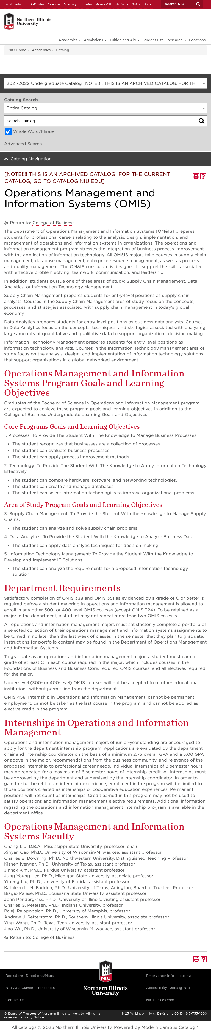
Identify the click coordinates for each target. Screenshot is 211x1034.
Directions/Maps (40, 976)
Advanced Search (23, 143)
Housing (184, 976)
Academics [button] (70, 40)
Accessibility (156, 988)
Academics (41, 50)
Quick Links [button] (142, 4)
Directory (70, 4)
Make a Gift (103, 4)
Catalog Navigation (31, 158)
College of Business (53, 222)
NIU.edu (12, 4)
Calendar (54, 4)
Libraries (86, 4)
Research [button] (176, 40)
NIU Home (17, 50)
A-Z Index (37, 4)
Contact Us (14, 1000)
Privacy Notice (32, 1017)
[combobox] (105, 83)
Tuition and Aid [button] (125, 40)
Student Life (153, 40)
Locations (197, 40)
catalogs (27, 1027)
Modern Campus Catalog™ (169, 1027)
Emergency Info (160, 976)
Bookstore (14, 976)
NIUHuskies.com (160, 1000)
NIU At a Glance (19, 988)
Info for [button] (122, 4)
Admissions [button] (95, 40)
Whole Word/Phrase (34, 131)
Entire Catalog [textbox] (22, 108)
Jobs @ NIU (180, 988)
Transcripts (45, 988)
